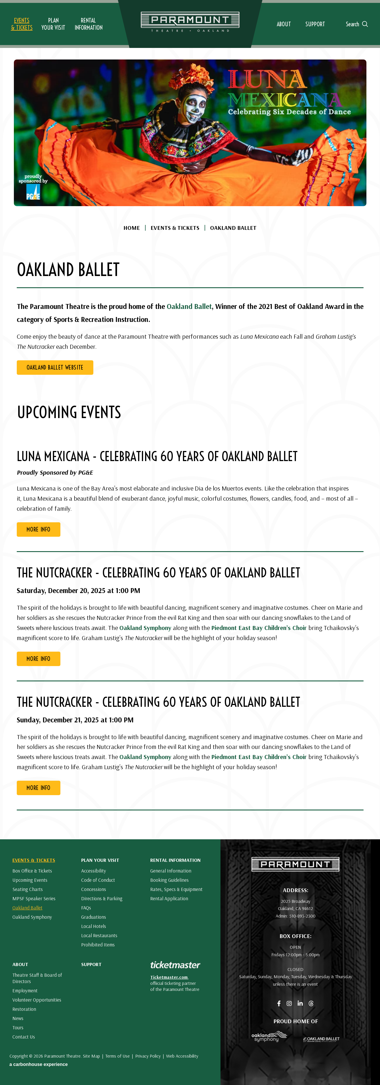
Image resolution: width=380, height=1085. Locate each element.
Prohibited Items (98, 945)
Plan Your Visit (100, 860)
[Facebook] (279, 1003)
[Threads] (311, 1003)
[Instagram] (289, 1003)
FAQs (86, 908)
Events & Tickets (175, 228)
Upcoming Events (29, 880)
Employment (25, 990)
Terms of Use (117, 1056)
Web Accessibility (182, 1056)
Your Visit (53, 24)
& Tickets (22, 24)
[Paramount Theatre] (295, 870)
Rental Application (169, 898)
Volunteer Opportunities (36, 1000)
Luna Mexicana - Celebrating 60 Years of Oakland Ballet (157, 456)
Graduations (93, 917)
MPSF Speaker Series (33, 898)
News (17, 1018)
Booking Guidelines (169, 880)
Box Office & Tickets (32, 871)
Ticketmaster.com (169, 977)
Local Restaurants (99, 935)
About (20, 964)
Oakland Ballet (189, 306)
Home (131, 228)
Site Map (91, 1056)
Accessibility (93, 871)
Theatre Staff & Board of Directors (37, 978)
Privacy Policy (148, 1056)
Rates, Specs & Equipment (176, 889)
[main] (190, 419)
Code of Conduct (98, 880)
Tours (17, 1027)
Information (89, 24)
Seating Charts (27, 889)
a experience (39, 1064)
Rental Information (175, 860)
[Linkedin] (300, 1003)
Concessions (93, 889)
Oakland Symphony (145, 628)
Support (91, 964)
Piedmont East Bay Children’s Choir (259, 628)
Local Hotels (93, 926)
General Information (170, 871)
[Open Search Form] (354, 24)
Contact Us (23, 1037)
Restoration (24, 1009)
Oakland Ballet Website (55, 367)
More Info (39, 529)
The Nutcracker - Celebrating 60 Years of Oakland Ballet (158, 573)
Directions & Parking (102, 898)
